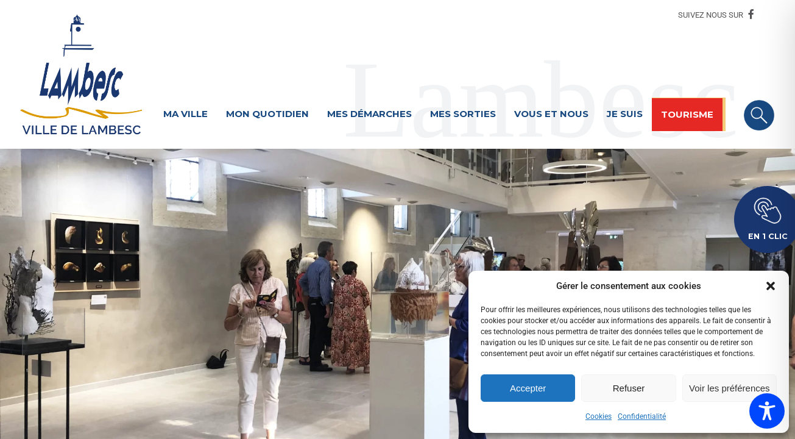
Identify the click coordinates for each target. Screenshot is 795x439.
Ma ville (185, 114)
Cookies (598, 416)
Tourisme (687, 114)
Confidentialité (642, 416)
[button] (771, 286)
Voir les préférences (729, 388)
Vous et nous (551, 114)
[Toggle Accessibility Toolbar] (767, 411)
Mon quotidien (267, 114)
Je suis (625, 114)
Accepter (528, 388)
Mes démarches (369, 114)
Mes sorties (463, 114)
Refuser (629, 388)
